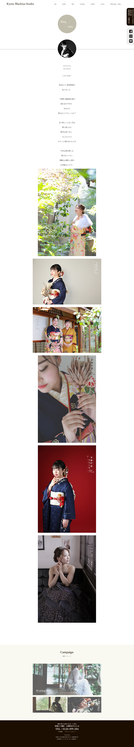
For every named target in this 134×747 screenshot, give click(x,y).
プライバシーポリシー (70, 731)
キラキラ (67, 68)
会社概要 (60, 731)
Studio (64, 4)
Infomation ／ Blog (115, 4)
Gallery (93, 4)
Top (55, 4)
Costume (82, 4)
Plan (73, 4)
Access (102, 4)
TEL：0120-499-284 (67, 729)
